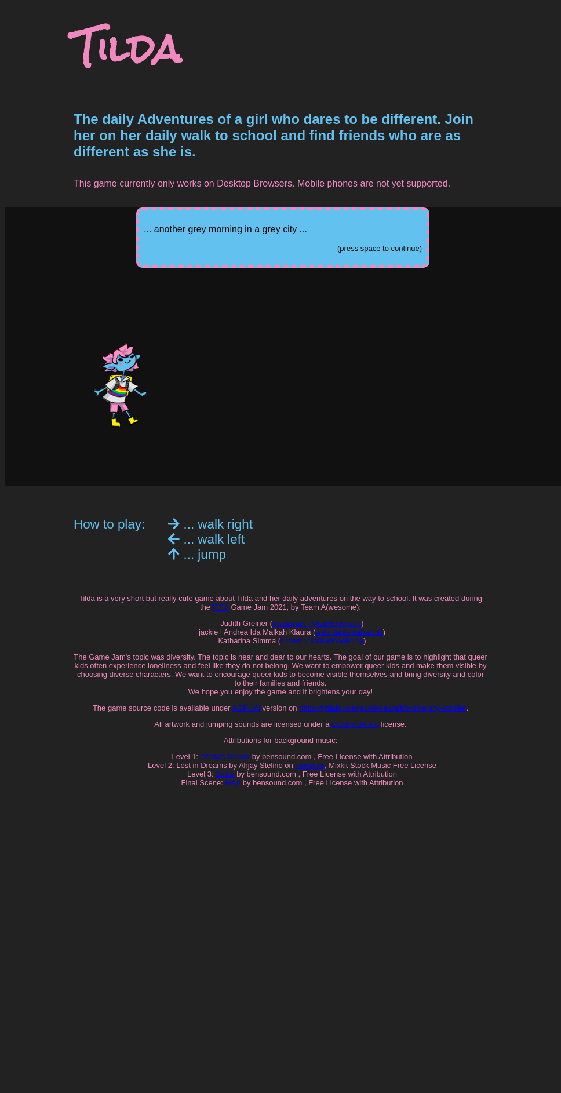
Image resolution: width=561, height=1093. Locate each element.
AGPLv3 (246, 708)
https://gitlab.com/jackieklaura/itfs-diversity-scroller (382, 708)
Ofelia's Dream (225, 756)
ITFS (221, 607)
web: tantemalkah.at (348, 632)
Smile (225, 774)
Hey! (233, 782)
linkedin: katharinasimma (321, 640)
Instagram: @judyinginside (316, 623)
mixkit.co (310, 765)
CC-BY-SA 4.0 (355, 724)
